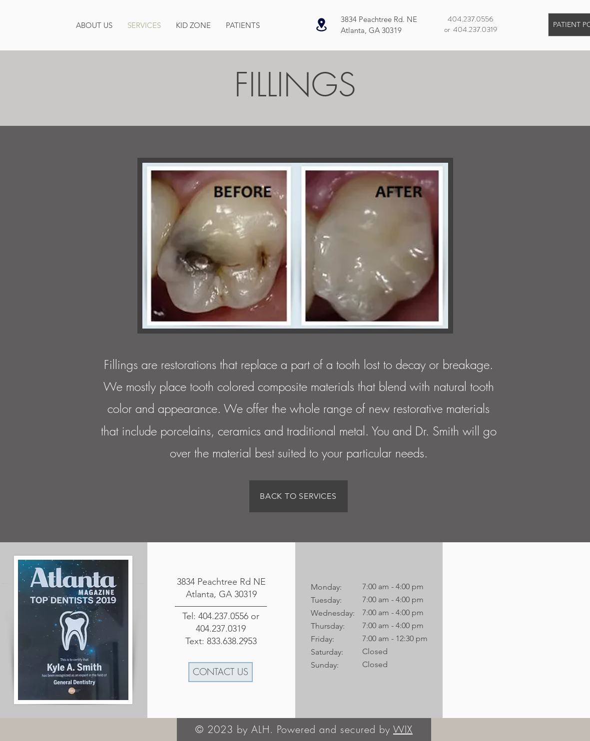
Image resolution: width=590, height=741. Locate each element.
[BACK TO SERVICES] (298, 496)
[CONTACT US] (220, 672)
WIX (403, 729)
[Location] (321, 24)
